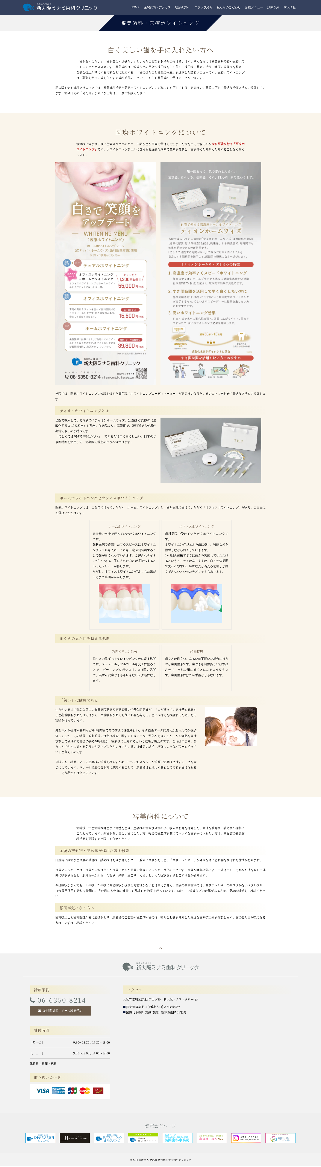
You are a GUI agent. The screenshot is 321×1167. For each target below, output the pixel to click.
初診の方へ (182, 7)
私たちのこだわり (229, 7)
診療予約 (273, 7)
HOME (135, 7)
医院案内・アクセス (157, 7)
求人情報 (290, 7)
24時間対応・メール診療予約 (62, 1011)
